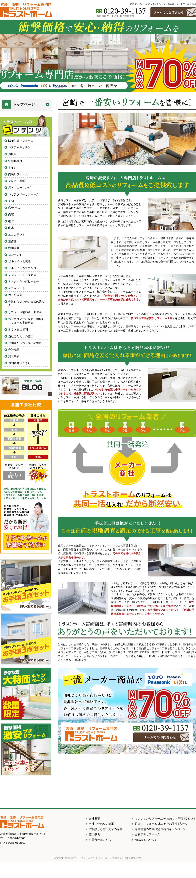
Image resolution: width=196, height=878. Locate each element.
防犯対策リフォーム (20, 140)
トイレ (12, 167)
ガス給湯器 (15, 294)
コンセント (15, 254)
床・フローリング (19, 187)
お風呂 (12, 154)
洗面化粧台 (15, 160)
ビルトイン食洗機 (19, 261)
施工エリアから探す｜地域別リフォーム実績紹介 (26, 321)
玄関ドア (13, 201)
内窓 (11, 214)
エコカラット (16, 234)
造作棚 (12, 241)
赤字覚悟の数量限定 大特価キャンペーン (160, 829)
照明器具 (13, 247)
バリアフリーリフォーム (23, 194)
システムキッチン (19, 147)
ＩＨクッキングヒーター (23, 281)
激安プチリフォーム (147, 834)
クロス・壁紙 (16, 180)
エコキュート (16, 288)
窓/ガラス (14, 207)
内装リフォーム (18, 174)
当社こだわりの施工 (20, 336)
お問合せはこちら (19, 363)
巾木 (11, 227)
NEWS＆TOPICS (145, 839)
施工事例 (13, 356)
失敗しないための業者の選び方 (26, 303)
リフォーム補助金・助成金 (25, 312)
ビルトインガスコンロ (22, 268)
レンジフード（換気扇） (23, 274)
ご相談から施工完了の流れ (25, 342)
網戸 (11, 221)
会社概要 (13, 349)
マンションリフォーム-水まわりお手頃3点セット (165, 818)
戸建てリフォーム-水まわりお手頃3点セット (162, 823)
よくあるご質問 (18, 329)
